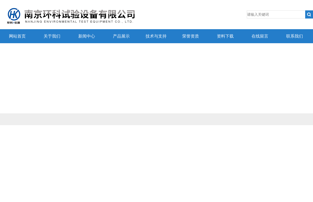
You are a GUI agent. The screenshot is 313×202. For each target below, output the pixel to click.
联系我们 (294, 36)
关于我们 (52, 36)
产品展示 (121, 36)
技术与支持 (156, 36)
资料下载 (225, 36)
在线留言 (260, 36)
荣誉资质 (190, 36)
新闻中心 (86, 36)
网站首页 (17, 36)
